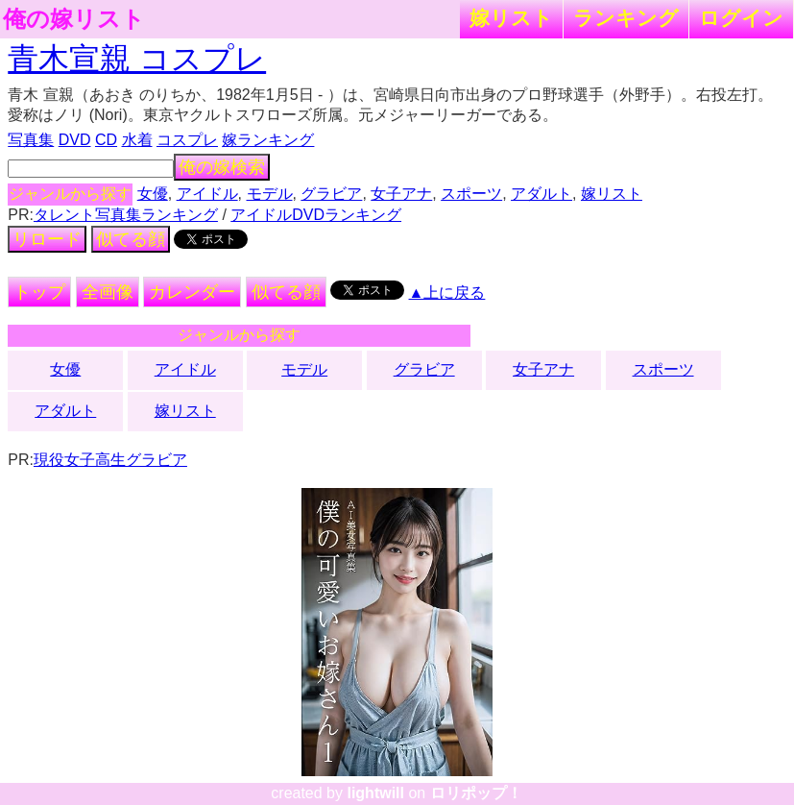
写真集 (31, 140)
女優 (152, 193)
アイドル (207, 193)
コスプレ (187, 140)
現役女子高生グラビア (110, 459)
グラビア (331, 193)
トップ (39, 292)
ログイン (741, 18)
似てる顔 (130, 239)
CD (106, 140)
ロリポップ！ (476, 793)
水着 (137, 140)
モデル (270, 193)
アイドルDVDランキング (315, 215)
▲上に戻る (447, 292)
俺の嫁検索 (222, 167)
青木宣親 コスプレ (137, 58)
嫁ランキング (268, 140)
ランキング (626, 18)
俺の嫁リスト (74, 19)
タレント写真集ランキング (126, 215)
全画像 (107, 292)
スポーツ (471, 193)
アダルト (541, 193)
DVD (75, 140)
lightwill (375, 793)
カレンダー (192, 292)
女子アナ (401, 193)
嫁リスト (511, 18)
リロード (47, 239)
